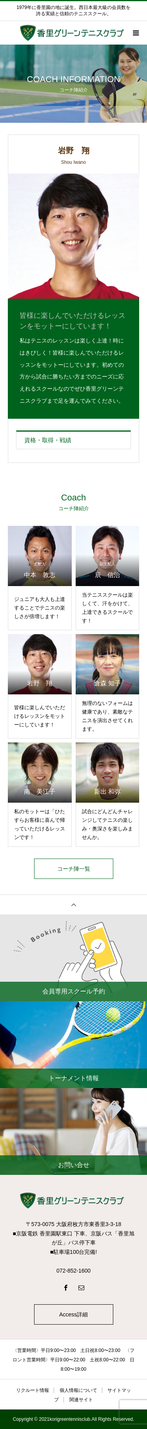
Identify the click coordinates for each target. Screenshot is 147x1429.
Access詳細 (73, 1314)
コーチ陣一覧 (73, 869)
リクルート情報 (32, 1390)
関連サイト (81, 1399)
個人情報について (78, 1390)
